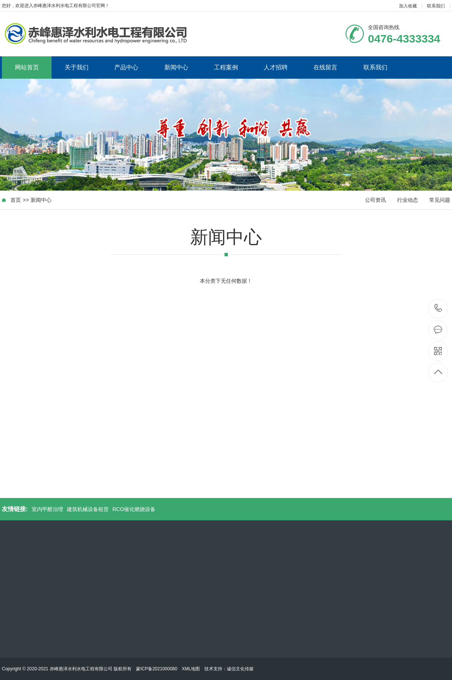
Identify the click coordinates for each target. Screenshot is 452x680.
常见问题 (439, 200)
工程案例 (226, 67)
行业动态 (407, 200)
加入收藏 (408, 6)
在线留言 (325, 67)
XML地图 (191, 668)
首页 (15, 200)
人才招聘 (276, 67)
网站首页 (27, 67)
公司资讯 (375, 200)
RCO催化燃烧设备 (133, 509)
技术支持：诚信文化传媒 (229, 668)
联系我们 (436, 6)
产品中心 (126, 67)
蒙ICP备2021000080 (156, 668)
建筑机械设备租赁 (88, 509)
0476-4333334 (438, 309)
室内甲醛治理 (47, 509)
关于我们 (77, 67)
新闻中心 (176, 67)
